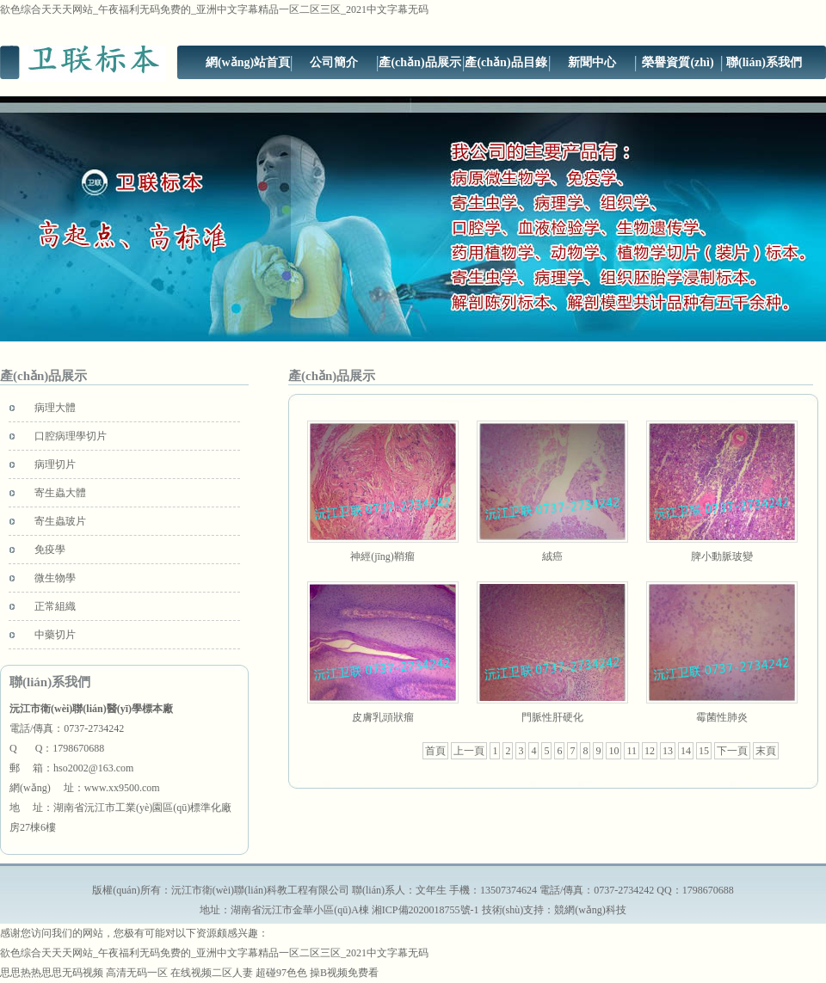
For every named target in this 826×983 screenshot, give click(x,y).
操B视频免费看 (344, 973)
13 (668, 751)
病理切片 (55, 464)
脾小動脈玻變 (722, 556)
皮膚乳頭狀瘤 (383, 717)
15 (704, 751)
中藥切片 (55, 635)
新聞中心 (592, 62)
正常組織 (55, 606)
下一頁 (732, 751)
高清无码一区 (137, 973)
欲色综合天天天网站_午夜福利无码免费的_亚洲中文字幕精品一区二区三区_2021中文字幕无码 (214, 9)
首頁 (435, 751)
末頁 (765, 751)
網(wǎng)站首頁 (248, 62)
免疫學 (49, 550)
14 (686, 751)
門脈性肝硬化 (552, 717)
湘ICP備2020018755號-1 (425, 910)
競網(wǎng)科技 (590, 910)
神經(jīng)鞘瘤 (382, 556)
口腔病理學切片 (70, 436)
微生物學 (55, 578)
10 (613, 751)
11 (631, 751)
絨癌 (552, 556)
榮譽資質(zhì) (677, 62)
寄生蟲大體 (60, 493)
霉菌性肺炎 (722, 717)
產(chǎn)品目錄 (505, 62)
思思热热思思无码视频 (51, 973)
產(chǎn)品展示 (419, 62)
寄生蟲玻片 (60, 521)
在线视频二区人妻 (211, 973)
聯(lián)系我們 (764, 62)
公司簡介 (334, 62)
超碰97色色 (281, 973)
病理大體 (55, 408)
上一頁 (468, 751)
